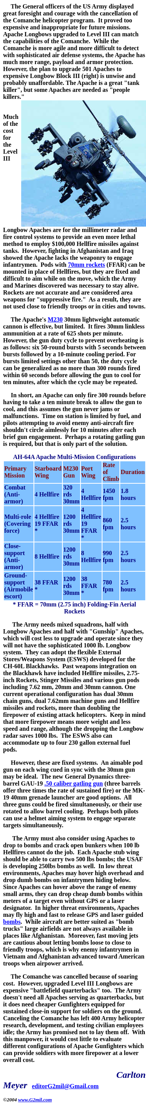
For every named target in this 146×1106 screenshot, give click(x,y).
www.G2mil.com (35, 1100)
